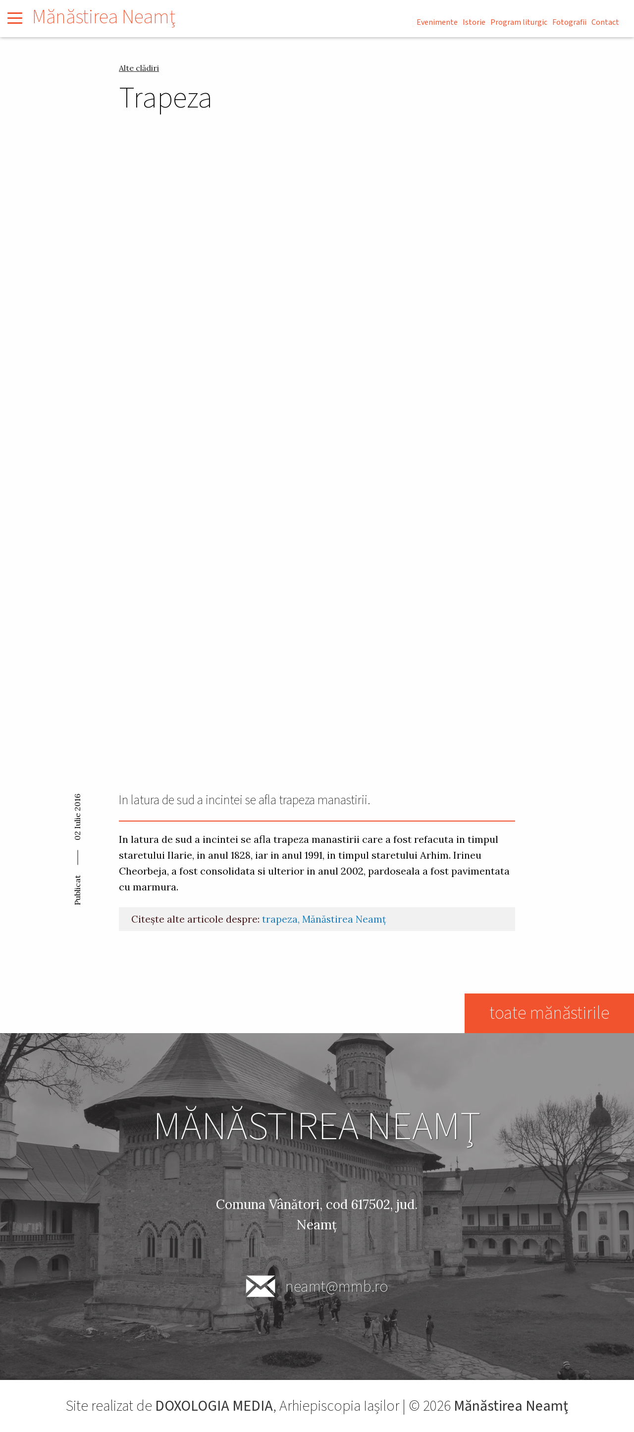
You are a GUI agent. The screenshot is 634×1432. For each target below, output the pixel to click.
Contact (605, 22)
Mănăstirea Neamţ (103, 17)
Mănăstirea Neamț (344, 919)
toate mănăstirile (548, 1013)
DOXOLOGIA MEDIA (214, 1406)
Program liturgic (518, 22)
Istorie (474, 22)
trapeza (280, 919)
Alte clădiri (139, 68)
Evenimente (437, 22)
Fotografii (569, 22)
